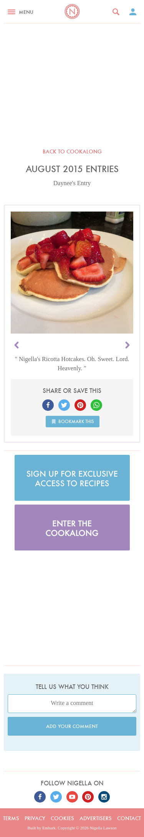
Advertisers (95, 818)
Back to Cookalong (72, 151)
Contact (129, 818)
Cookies (62, 818)
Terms (11, 818)
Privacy (35, 818)
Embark (49, 828)
